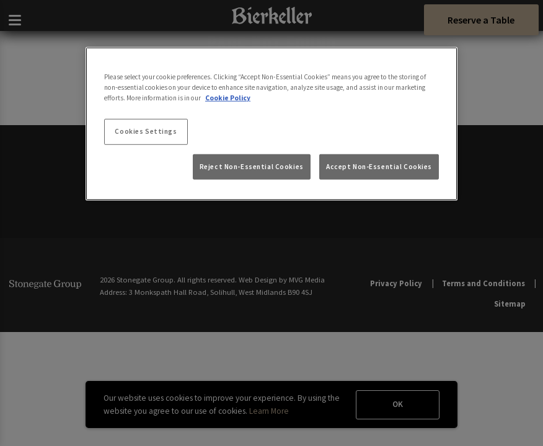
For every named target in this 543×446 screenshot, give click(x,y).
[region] (271, 124)
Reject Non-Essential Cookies (252, 166)
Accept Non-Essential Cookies (379, 166)
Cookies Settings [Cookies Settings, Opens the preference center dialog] (146, 131)
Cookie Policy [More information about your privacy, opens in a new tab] (227, 98)
